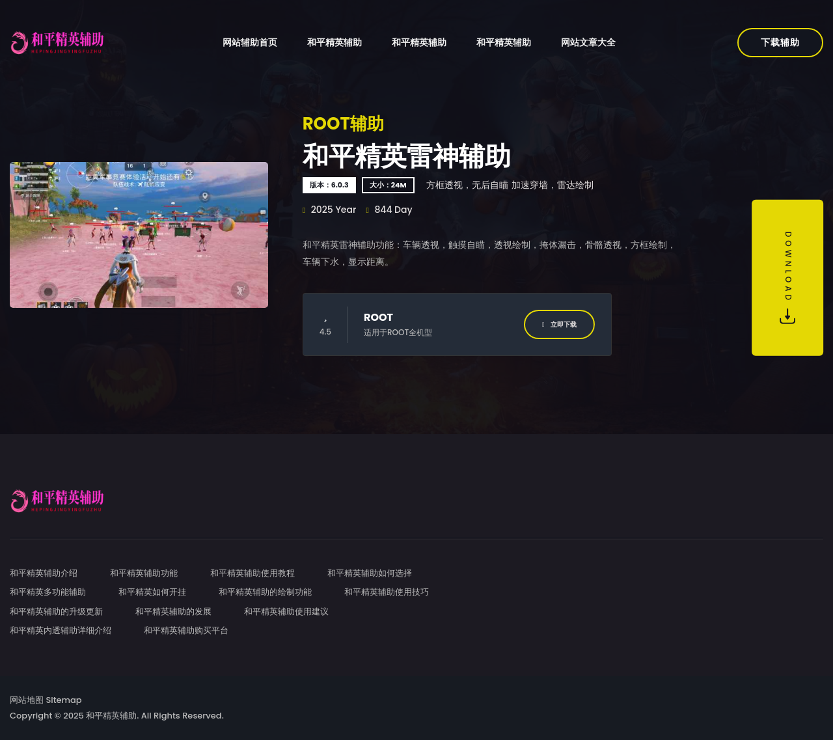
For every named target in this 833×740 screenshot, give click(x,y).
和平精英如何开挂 (152, 592)
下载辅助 (780, 42)
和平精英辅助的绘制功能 (265, 592)
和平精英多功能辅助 (48, 592)
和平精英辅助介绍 (43, 573)
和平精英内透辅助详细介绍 (60, 630)
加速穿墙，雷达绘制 (553, 184)
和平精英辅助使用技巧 (386, 592)
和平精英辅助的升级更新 (56, 611)
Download (787, 278)
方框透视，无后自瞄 (467, 184)
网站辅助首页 (250, 42)
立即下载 (559, 324)
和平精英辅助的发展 (173, 611)
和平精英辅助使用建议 (286, 611)
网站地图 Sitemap (46, 700)
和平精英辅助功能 (144, 573)
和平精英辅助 (334, 42)
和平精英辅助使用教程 (252, 573)
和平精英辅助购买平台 (186, 630)
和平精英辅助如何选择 (369, 573)
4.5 (325, 324)
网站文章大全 (588, 42)
